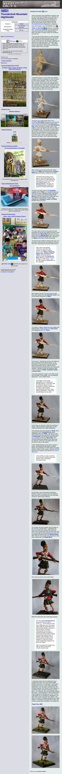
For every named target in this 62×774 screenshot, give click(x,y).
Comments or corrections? (7, 272)
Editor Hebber (42, 771)
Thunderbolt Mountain (21, 26)
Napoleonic (4, 63)
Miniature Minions (14, 111)
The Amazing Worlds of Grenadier (14, 148)
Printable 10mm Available (14, 68)
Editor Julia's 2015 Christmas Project (14, 216)
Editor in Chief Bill (37, 28)
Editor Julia (7, 263)
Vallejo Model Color (45, 328)
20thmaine (13, 41)
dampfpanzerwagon (36, 11)
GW (37, 182)
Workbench (10, 36)
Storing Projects (14, 185)
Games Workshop (41, 123)
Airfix (41, 685)
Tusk (14, 132)
